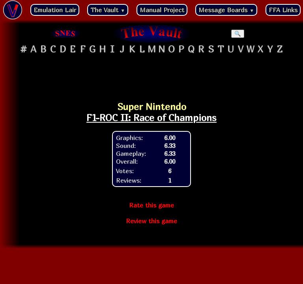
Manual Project (162, 10)
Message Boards (226, 10)
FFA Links (283, 10)
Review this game (151, 221)
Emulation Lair (55, 10)
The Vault (107, 10)
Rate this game (151, 205)
